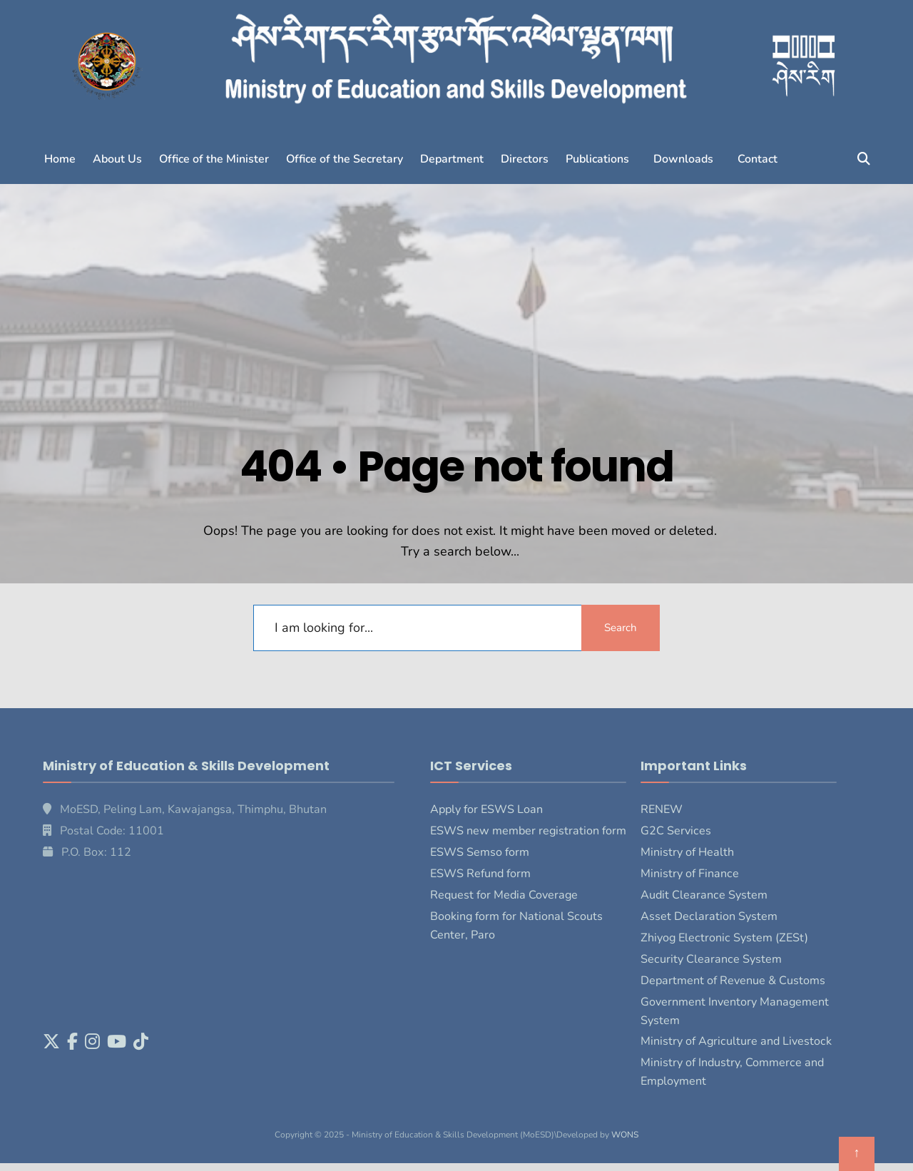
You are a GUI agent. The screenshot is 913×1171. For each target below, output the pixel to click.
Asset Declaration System (709, 916)
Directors (525, 159)
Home (60, 159)
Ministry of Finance (690, 873)
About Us (117, 159)
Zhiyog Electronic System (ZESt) (724, 938)
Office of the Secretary (344, 159)
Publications (597, 159)
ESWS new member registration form (528, 831)
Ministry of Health (687, 852)
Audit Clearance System (704, 895)
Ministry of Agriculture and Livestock (736, 1041)
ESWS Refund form (480, 873)
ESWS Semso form (479, 852)
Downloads (683, 159)
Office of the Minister (214, 159)
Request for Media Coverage (504, 895)
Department (452, 159)
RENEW (662, 809)
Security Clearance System (711, 959)
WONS (624, 1134)
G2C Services (676, 831)
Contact (757, 159)
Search (620, 627)
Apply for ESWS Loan (486, 809)
